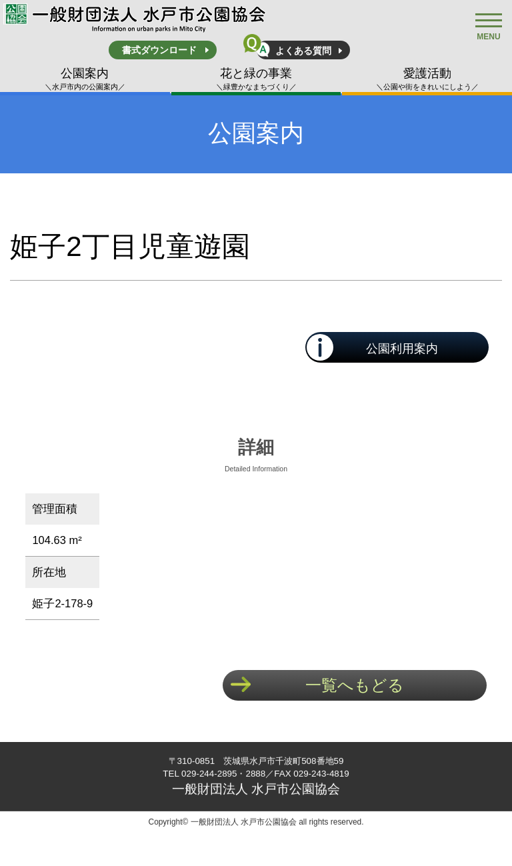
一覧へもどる (354, 685)
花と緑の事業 (256, 79)
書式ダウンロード (159, 50)
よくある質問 (303, 50)
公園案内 (85, 79)
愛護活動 (427, 79)
